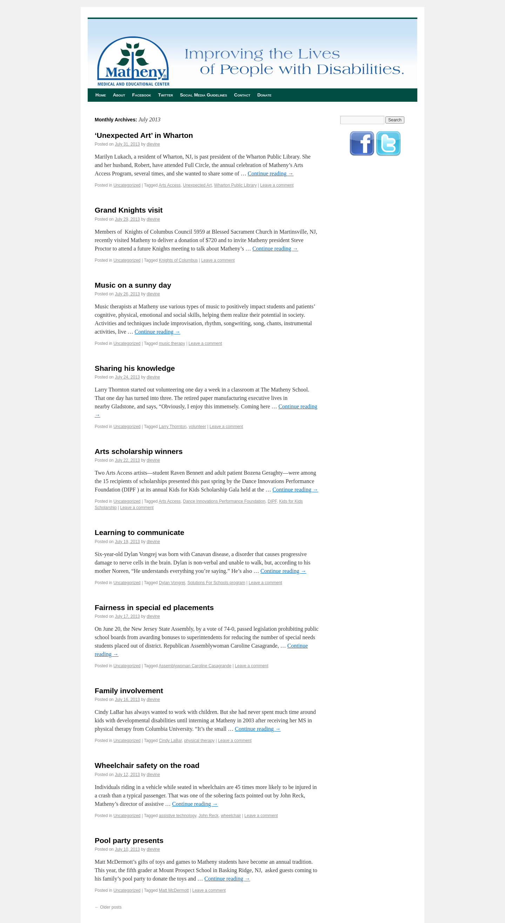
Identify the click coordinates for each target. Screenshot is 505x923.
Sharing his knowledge (135, 368)
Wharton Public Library (235, 185)
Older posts (108, 907)
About (119, 95)
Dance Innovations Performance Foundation (224, 501)
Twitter (165, 95)
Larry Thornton (173, 426)
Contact (242, 95)
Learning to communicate (139, 532)
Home (100, 95)
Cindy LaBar (170, 740)
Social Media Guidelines (203, 95)
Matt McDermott (174, 890)
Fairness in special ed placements (154, 607)
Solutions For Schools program (216, 582)
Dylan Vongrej (172, 582)
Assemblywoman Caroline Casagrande (195, 665)
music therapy (172, 343)
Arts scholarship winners (139, 451)
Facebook (141, 95)
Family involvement (129, 691)
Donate (264, 95)
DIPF (272, 501)
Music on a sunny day (133, 285)
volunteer (197, 426)
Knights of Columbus (178, 260)
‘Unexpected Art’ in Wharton (144, 135)
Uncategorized (126, 185)
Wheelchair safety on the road (147, 765)
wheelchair (231, 815)
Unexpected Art (197, 185)
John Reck (208, 815)
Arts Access (170, 185)
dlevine (153, 144)
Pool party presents (129, 840)
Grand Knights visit (129, 210)
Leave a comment (277, 185)
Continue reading (271, 173)
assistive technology (177, 815)
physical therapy (199, 740)
